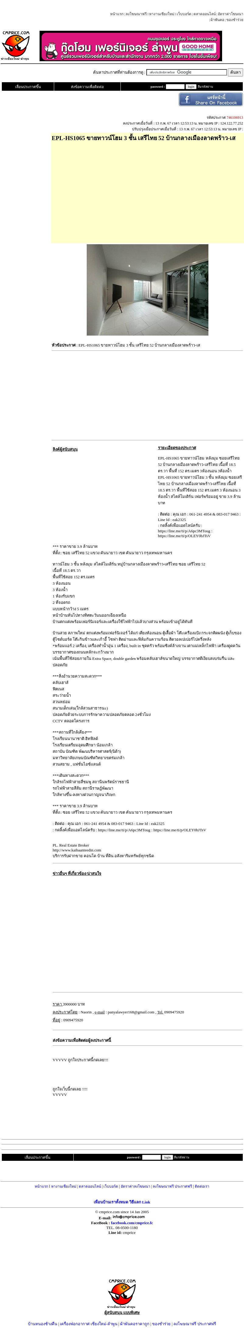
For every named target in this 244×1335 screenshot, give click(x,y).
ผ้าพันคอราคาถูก (134, 1324)
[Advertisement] (147, 190)
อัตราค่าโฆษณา (230, 14)
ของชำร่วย (234, 20)
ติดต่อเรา (202, 1186)
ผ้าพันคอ (217, 20)
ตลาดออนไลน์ (204, 14)
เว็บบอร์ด (184, 14)
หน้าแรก (117, 14)
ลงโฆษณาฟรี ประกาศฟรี (172, 1186)
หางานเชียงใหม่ (161, 14)
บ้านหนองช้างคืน (42, 1324)
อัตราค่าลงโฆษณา (135, 1186)
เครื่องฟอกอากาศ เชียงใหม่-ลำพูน (88, 1324)
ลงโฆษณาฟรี (136, 14)
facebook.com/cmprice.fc (132, 1223)
